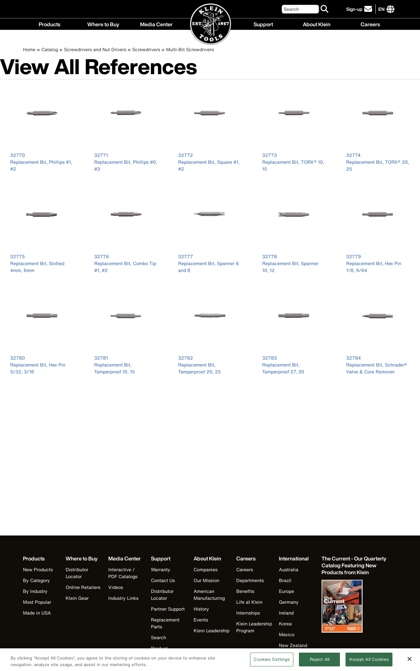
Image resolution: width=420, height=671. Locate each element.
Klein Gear (77, 598)
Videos (115, 587)
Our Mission (206, 580)
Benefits (245, 591)
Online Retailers (83, 587)
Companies (206, 569)
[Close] (409, 662)
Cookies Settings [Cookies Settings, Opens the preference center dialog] (272, 662)
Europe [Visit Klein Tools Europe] (286, 591)
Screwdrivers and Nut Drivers (95, 49)
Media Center (156, 23)
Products (49, 23)
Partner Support (168, 608)
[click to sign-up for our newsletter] (360, 9)
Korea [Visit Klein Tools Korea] (285, 623)
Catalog (49, 49)
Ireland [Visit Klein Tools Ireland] (286, 612)
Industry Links (123, 598)
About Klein (316, 23)
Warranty (160, 569)
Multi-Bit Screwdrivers (190, 49)
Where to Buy (103, 23)
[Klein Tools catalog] (354, 565)
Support (263, 23)
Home (29, 49)
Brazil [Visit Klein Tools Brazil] (285, 580)
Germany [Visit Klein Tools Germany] (289, 601)
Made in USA (37, 612)
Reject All (319, 662)
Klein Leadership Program (254, 627)
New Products (38, 569)
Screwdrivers (146, 49)
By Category (36, 580)
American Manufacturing (209, 594)
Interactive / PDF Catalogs (122, 573)
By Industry (35, 591)
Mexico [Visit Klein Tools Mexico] (286, 634)
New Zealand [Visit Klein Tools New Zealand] (293, 645)
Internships (248, 612)
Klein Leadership (211, 630)
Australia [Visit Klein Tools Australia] (288, 569)
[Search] (300, 9)
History (201, 608)
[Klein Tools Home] (210, 24)
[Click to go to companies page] (381, 9)
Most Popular (37, 601)
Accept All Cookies (368, 662)
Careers (370, 23)
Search (158, 637)
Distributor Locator (77, 573)
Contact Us (163, 580)
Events (201, 619)
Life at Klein (249, 601)
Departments (250, 580)
